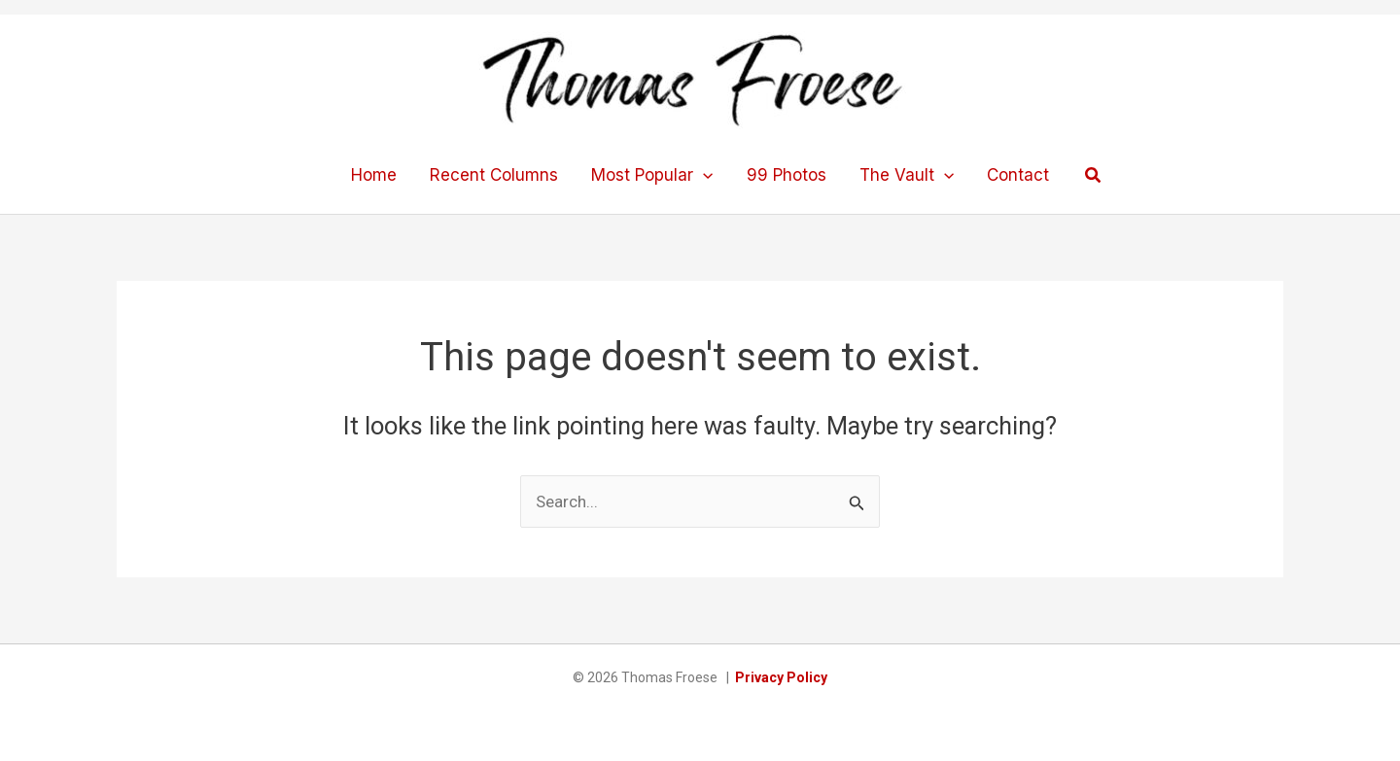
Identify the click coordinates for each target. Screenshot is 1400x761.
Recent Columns (494, 175)
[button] (1093, 175)
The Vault (906, 175)
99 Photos (786, 175)
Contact (1018, 175)
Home (374, 175)
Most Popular (652, 175)
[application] (703, 175)
